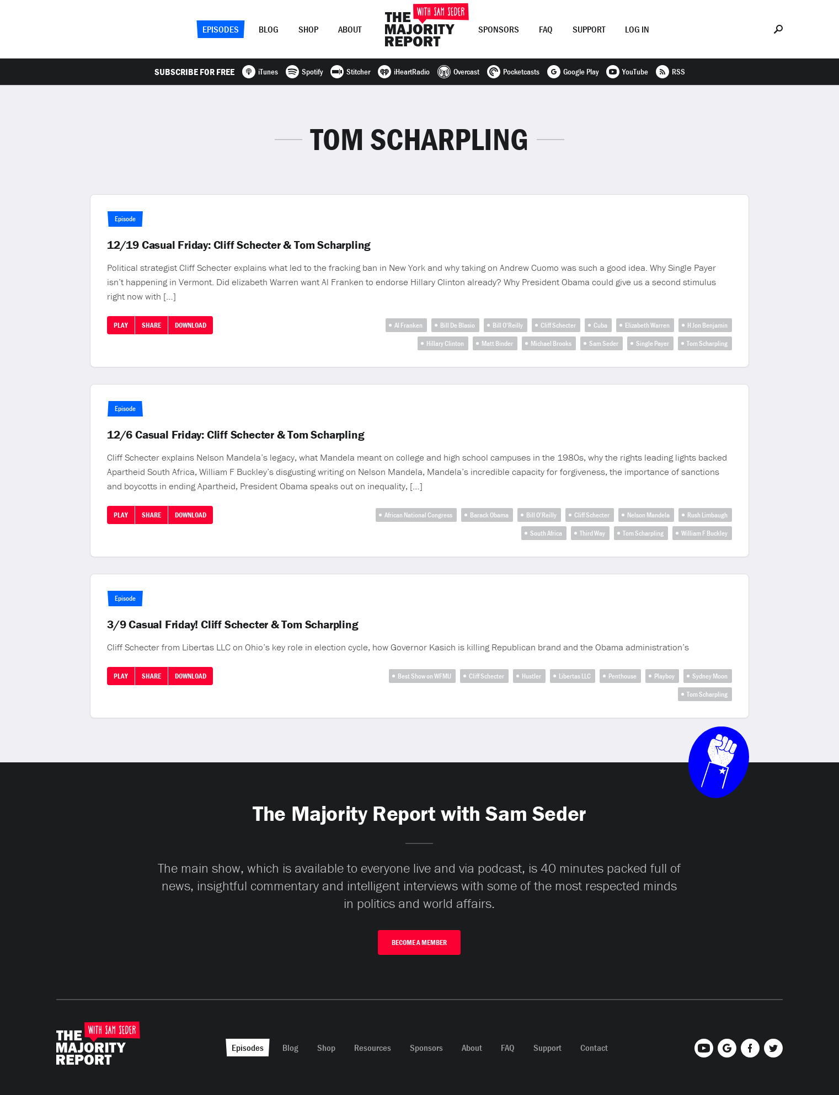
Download (190, 325)
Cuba (600, 325)
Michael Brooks (551, 343)
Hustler (531, 676)
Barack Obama (489, 515)
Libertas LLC (575, 676)
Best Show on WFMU (424, 676)
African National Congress (418, 515)
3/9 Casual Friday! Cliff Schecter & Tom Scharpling (233, 624)
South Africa (546, 533)
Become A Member (419, 942)
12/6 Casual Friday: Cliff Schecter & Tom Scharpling (235, 434)
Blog (269, 29)
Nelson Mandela (648, 515)
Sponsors (498, 29)
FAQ (546, 29)
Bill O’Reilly (508, 325)
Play (121, 325)
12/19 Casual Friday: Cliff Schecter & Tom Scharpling (239, 245)
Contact (594, 1047)
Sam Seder (603, 343)
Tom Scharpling (707, 343)
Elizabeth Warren (647, 325)
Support (589, 29)
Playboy (664, 676)
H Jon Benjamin (707, 325)
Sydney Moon (710, 676)
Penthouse (622, 676)
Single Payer (652, 343)
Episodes (220, 29)
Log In (637, 29)
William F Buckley (704, 533)
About (349, 29)
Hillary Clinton (445, 343)
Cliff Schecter (558, 325)
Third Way (592, 533)
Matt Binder (497, 343)
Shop (308, 29)
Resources (372, 1047)
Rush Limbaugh (707, 515)
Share (151, 325)
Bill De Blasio (457, 325)
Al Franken (408, 325)
